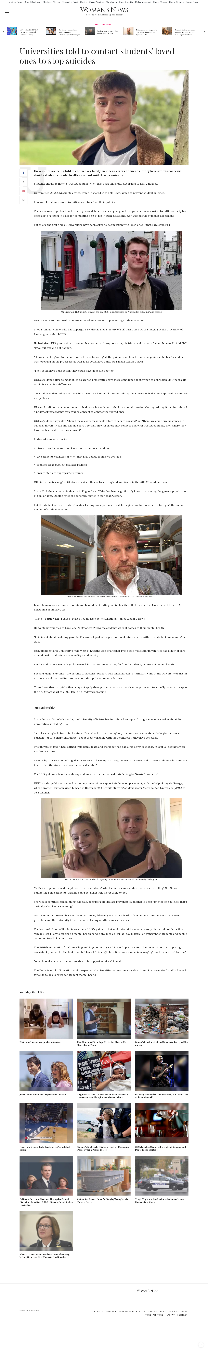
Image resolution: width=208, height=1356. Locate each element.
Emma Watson (160, 2)
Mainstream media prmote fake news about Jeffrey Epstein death (146, 32)
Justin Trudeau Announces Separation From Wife (42, 1094)
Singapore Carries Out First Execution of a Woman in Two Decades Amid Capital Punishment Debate (102, 1096)
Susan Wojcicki (96, 2)
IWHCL (163, 1311)
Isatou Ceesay (192, 2)
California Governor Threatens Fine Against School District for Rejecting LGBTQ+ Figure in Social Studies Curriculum (46, 1202)
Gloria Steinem (176, 2)
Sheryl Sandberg (33, 2)
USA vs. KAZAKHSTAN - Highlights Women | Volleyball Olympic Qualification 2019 (29, 32)
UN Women (111, 1311)
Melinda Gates (15, 2)
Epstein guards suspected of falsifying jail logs (107, 32)
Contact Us (97, 1311)
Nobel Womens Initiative (132, 1311)
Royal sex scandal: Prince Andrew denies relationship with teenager (69, 32)
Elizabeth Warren (51, 2)
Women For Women (154, 1315)
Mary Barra (111, 2)
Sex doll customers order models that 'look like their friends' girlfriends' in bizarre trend (185, 32)
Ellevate (152, 1311)
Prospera (182, 1315)
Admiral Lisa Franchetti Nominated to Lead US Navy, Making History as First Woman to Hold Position (44, 1256)
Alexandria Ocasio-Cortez (74, 2)
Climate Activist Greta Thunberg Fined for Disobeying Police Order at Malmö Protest (103, 1148)
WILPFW (170, 1315)
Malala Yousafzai (143, 2)
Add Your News (103, 24)
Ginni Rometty (126, 2)
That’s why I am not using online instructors (40, 1042)
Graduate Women (178, 1311)
